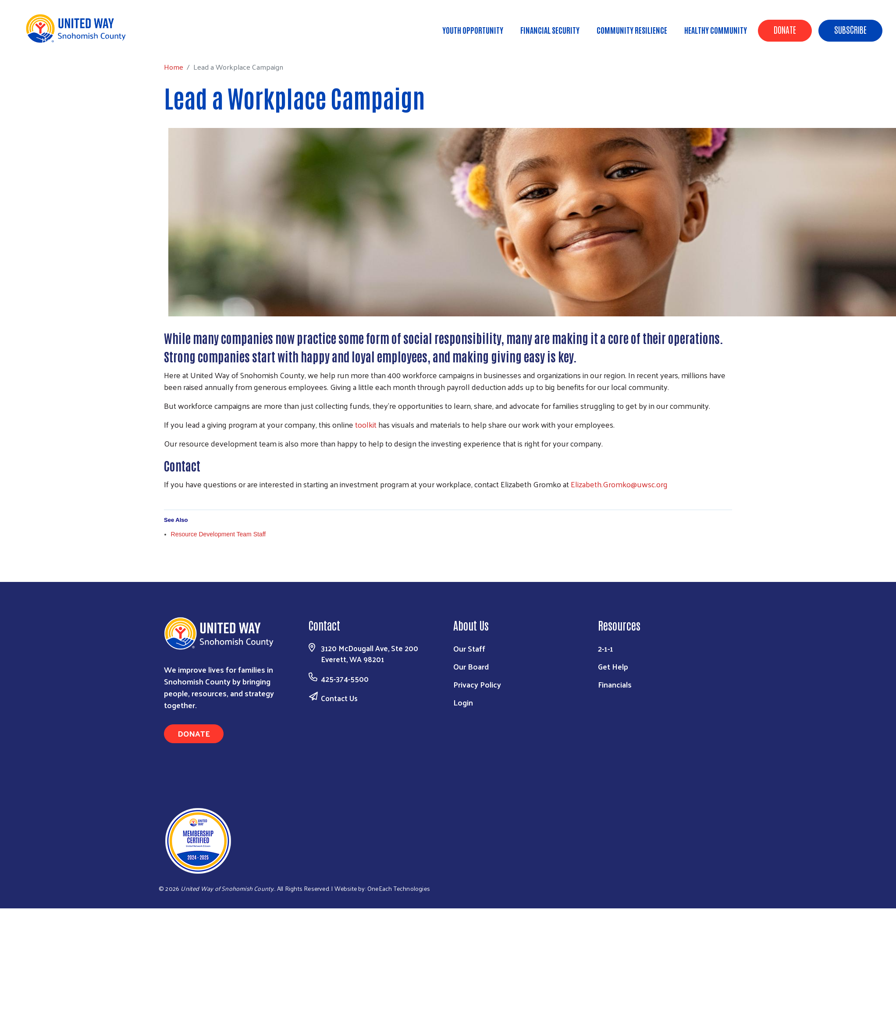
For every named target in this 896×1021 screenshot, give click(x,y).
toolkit (366, 424)
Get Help (613, 666)
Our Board (471, 666)
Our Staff (469, 648)
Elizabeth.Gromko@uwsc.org (619, 484)
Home (51, 40)
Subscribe (850, 29)
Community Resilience (632, 30)
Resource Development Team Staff (218, 534)
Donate (785, 29)
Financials (615, 684)
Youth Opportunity (472, 30)
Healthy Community (715, 30)
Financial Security (550, 30)
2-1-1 (605, 648)
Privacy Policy (477, 684)
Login (463, 702)
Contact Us (339, 698)
